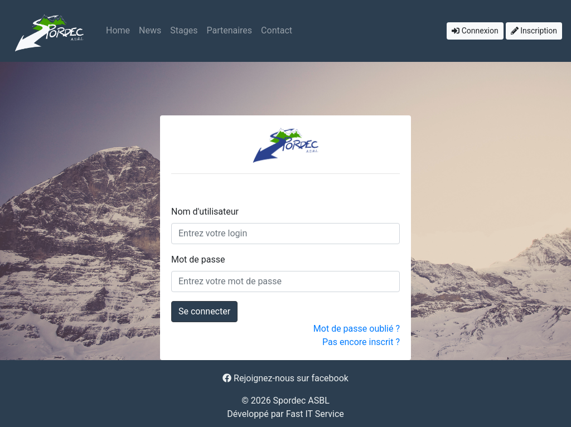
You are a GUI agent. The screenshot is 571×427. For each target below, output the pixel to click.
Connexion (475, 30)
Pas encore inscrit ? (361, 342)
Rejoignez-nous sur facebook (285, 378)
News (150, 30)
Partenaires (229, 30)
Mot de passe (198, 259)
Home (118, 30)
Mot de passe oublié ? (356, 328)
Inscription (534, 30)
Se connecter (204, 311)
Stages (183, 30)
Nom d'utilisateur (205, 211)
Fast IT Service (315, 414)
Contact (276, 30)
